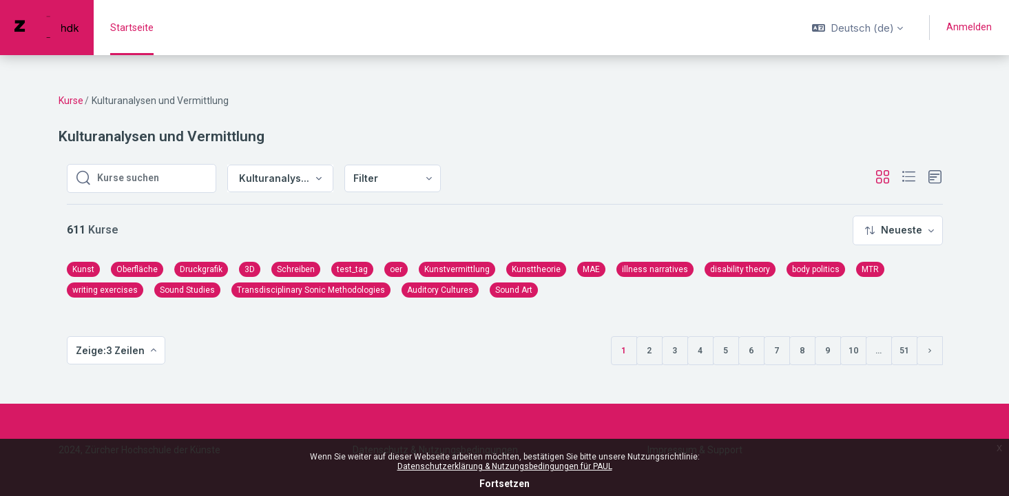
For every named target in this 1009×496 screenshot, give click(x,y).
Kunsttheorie (536, 269)
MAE (591, 269)
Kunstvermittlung (457, 269)
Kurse (71, 100)
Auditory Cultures (440, 290)
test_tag (352, 269)
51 (904, 350)
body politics (816, 269)
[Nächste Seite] (930, 350)
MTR (870, 269)
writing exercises (105, 290)
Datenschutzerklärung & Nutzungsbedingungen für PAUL (504, 466)
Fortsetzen (504, 483)
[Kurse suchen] (152, 178)
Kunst (83, 269)
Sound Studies (187, 290)
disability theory (740, 269)
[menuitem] (392, 179)
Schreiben (296, 269)
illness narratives (655, 269)
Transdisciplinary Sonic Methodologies (311, 290)
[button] (857, 27)
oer (396, 269)
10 (853, 350)
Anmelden (969, 26)
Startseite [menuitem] (132, 27)
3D (250, 269)
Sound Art (513, 290)
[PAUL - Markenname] (47, 27)
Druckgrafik (201, 269)
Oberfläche (137, 269)
